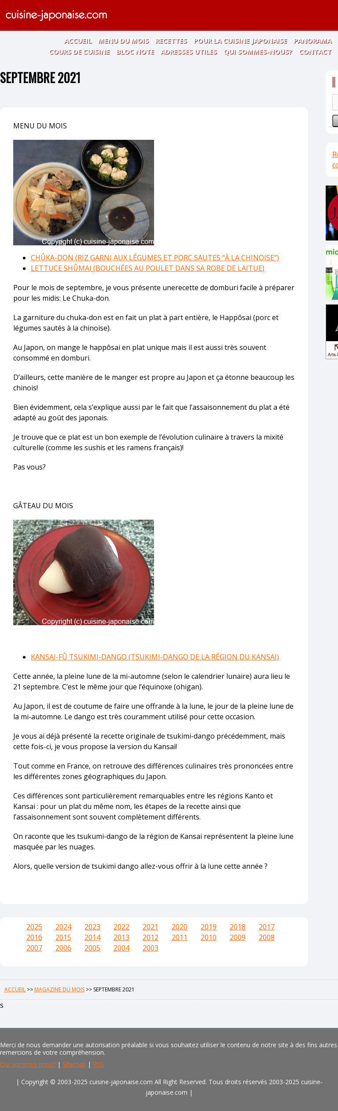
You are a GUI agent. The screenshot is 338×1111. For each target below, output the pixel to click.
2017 (267, 927)
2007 (34, 948)
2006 (63, 948)
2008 (267, 937)
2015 (63, 937)
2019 (209, 927)
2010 (209, 937)
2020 (179, 927)
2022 (121, 927)
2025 (34, 927)
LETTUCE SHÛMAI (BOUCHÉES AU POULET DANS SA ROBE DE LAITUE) (148, 268)
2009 (238, 937)
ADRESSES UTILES (189, 51)
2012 (150, 937)
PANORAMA (312, 40)
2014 (92, 937)
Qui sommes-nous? (27, 1064)
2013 (121, 937)
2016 (34, 937)
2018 (238, 927)
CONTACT (315, 51)
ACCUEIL (78, 40)
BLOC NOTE (135, 51)
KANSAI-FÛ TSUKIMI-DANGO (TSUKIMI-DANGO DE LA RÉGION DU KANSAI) (155, 657)
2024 (63, 927)
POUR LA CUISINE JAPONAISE (240, 40)
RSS (98, 1064)
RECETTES (171, 40)
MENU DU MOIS (123, 40)
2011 (179, 937)
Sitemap (74, 1064)
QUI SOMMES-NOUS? (258, 51)
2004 (121, 948)
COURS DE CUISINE (79, 51)
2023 (92, 927)
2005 (92, 948)
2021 (150, 927)
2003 (150, 948)
